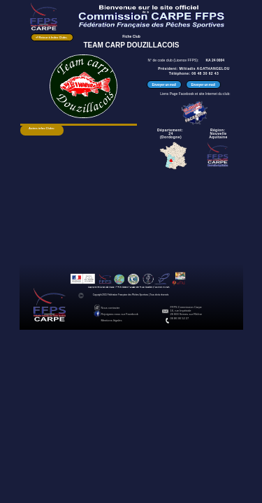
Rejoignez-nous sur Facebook (119, 314)
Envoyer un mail (163, 84)
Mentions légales (111, 320)
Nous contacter (110, 307)
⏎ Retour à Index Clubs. (51, 37)
